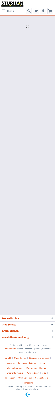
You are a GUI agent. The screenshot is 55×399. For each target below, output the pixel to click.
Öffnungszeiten (25, 377)
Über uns (11, 363)
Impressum (10, 377)
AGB (44, 373)
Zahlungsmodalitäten (27, 363)
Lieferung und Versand (39, 358)
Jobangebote (27, 382)
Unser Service (20, 358)
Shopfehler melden (15, 373)
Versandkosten (10, 348)
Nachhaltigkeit (41, 377)
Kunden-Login (33, 373)
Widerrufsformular (15, 368)
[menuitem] (8, 11)
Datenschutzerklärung (36, 368)
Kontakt (7, 358)
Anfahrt (43, 363)
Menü (8, 11)
